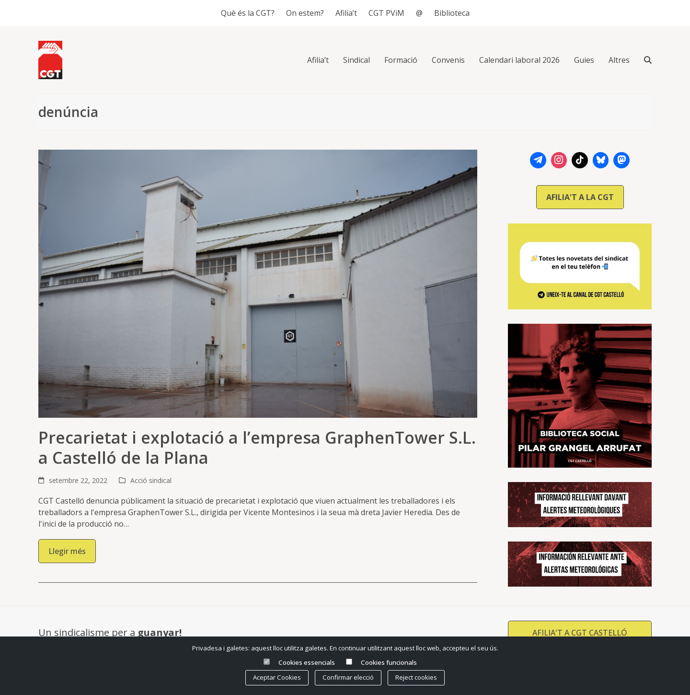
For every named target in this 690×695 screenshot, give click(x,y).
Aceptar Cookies (277, 677)
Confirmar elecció (348, 677)
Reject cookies (416, 677)
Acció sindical (151, 480)
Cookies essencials (306, 662)
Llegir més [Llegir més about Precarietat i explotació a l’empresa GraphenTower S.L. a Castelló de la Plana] (67, 551)
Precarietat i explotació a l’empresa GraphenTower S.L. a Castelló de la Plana (257, 447)
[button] (648, 60)
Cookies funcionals (389, 662)
